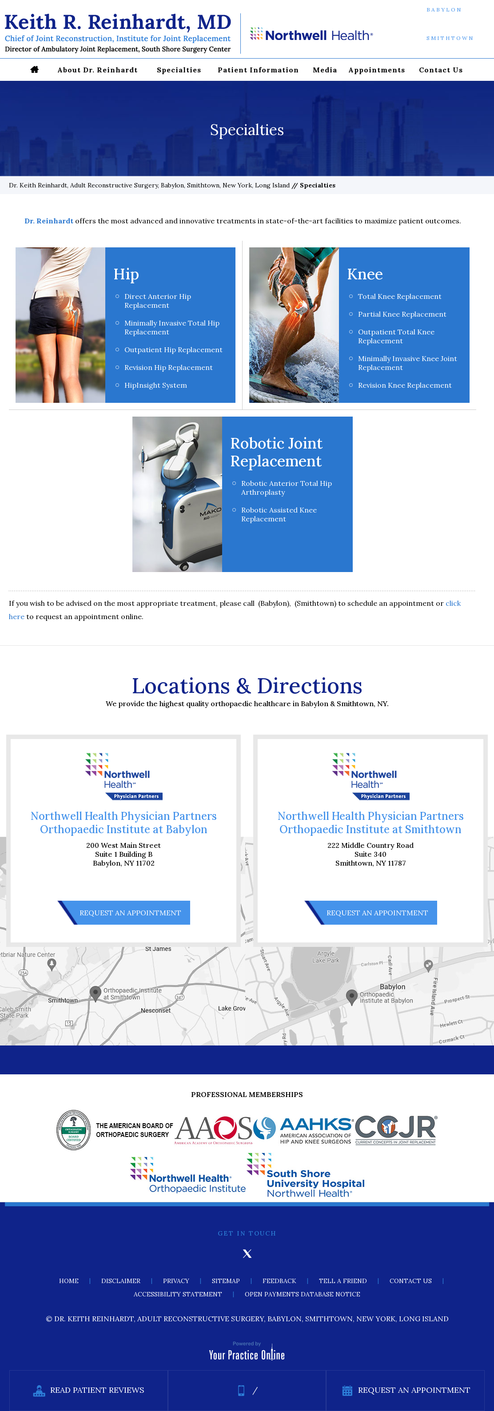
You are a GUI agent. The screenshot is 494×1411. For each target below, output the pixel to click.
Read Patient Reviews (88, 1390)
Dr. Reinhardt (48, 220)
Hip (126, 273)
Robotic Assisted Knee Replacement (279, 514)
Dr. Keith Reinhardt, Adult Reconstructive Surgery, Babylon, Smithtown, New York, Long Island (149, 185)
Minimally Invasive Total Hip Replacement (171, 327)
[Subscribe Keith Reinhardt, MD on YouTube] (272, 1254)
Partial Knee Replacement (402, 314)
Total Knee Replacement (400, 296)
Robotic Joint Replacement (276, 451)
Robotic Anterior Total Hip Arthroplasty (286, 488)
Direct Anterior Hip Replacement (157, 301)
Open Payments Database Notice (302, 1294)
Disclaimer (120, 1281)
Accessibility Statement (178, 1294)
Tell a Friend (343, 1281)
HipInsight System (155, 385)
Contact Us (411, 1281)
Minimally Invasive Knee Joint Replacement (407, 363)
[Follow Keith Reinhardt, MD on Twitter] (247, 1254)
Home (69, 1281)
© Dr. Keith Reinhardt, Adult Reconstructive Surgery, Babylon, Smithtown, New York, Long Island (247, 1318)
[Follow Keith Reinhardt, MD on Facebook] (222, 1254)
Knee (365, 273)
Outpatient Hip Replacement (173, 349)
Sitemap (226, 1281)
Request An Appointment (130, 912)
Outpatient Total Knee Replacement (396, 336)
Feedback (279, 1281)
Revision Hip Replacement (168, 367)
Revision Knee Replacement (405, 385)
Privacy (176, 1281)
